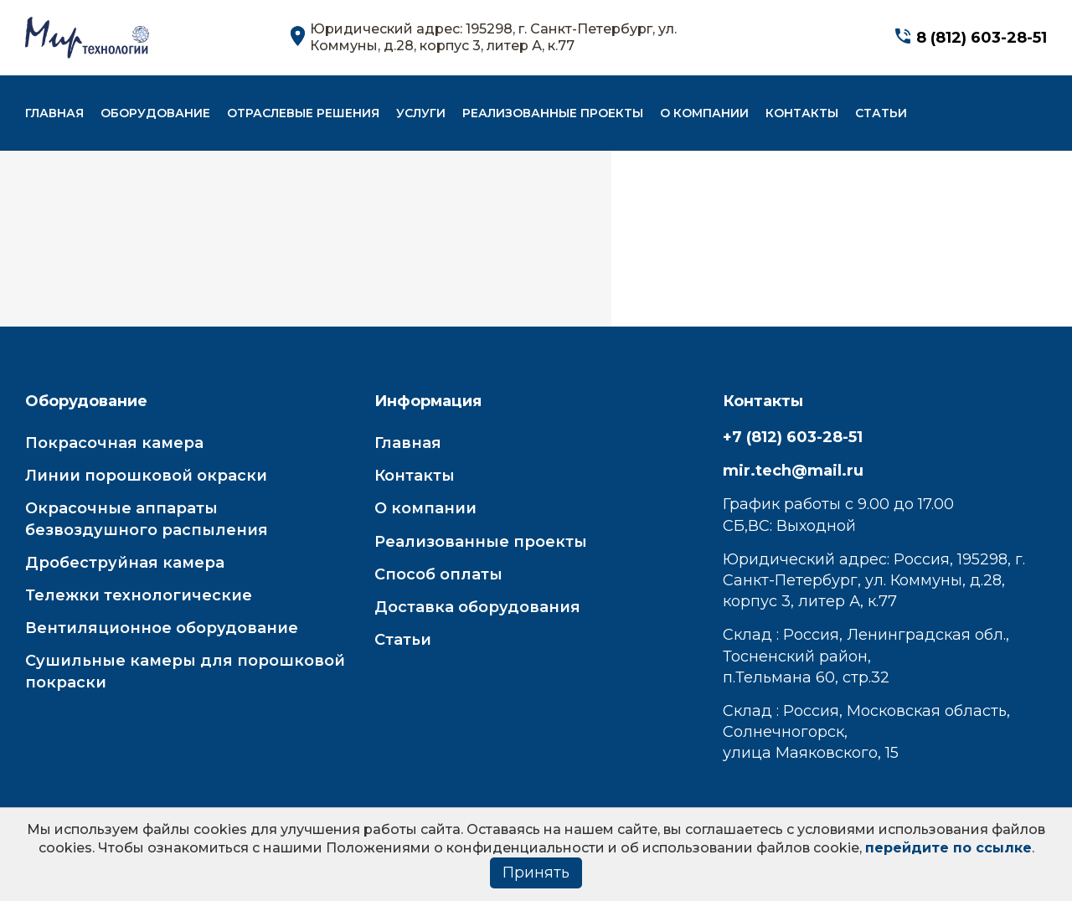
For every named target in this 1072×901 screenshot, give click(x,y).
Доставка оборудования (477, 607)
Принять (536, 872)
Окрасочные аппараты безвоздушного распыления (146, 518)
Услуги (421, 113)
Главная (54, 113)
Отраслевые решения (303, 113)
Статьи (881, 113)
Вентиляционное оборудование (161, 628)
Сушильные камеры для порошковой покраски (185, 671)
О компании (704, 113)
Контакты (801, 113)
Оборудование (155, 113)
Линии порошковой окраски (146, 475)
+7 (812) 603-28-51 (793, 437)
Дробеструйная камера (124, 562)
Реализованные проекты (552, 113)
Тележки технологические (138, 595)
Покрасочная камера (114, 443)
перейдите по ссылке (948, 848)
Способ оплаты (438, 574)
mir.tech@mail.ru (793, 470)
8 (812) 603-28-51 (981, 37)
